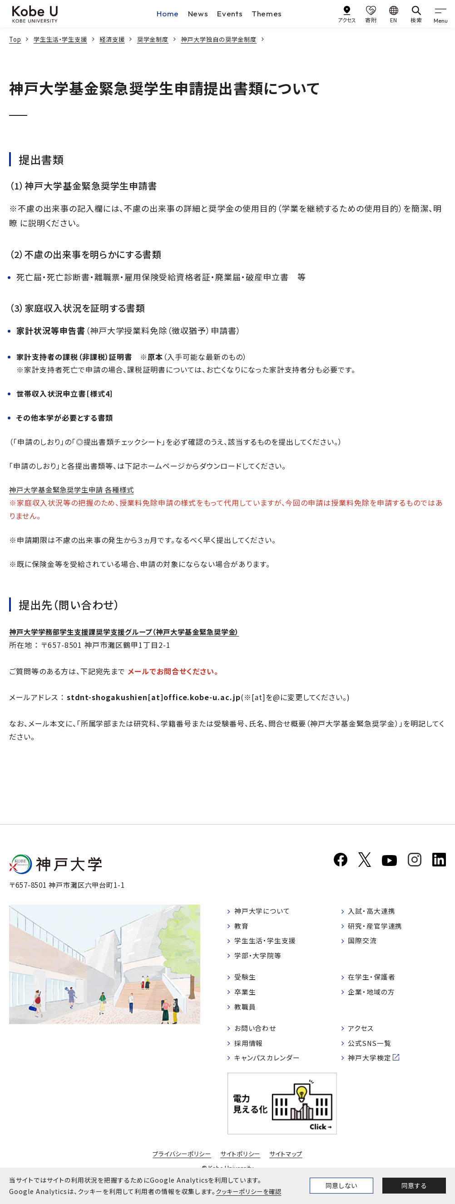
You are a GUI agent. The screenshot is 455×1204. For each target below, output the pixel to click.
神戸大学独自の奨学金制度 (231, 39)
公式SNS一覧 (372, 1050)
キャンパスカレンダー (270, 1065)
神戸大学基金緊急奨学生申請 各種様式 (75, 489)
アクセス (362, 1035)
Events (230, 13)
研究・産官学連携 (378, 929)
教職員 (246, 1013)
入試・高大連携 (374, 914)
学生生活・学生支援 (64, 39)
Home (167, 13)
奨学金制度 (161, 39)
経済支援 (118, 39)
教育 (242, 929)
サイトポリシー (241, 1162)
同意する (414, 1185)
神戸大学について (265, 914)
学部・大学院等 (260, 960)
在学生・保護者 (374, 982)
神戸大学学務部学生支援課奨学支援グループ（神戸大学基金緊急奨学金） (132, 631)
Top (16, 39)
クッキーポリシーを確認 (251, 1191)
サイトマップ (289, 1162)
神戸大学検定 (372, 1065)
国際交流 (364, 945)
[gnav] (441, 13)
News (198, 13)
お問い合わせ (257, 1035)
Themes (268, 13)
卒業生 (246, 997)
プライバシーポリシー (179, 1162)
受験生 (246, 982)
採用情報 (250, 1050)
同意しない (341, 1185)
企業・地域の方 (374, 997)
